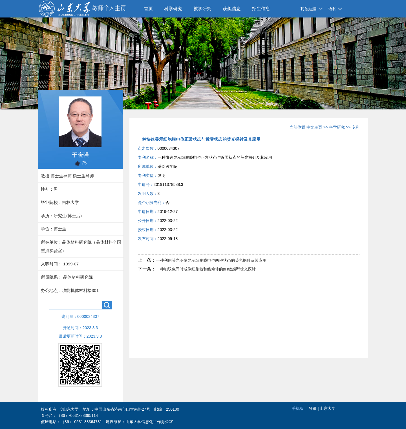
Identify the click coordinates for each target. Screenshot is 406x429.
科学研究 (173, 8)
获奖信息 (232, 8)
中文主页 (314, 127)
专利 (355, 127)
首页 (148, 8)
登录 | (314, 408)
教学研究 (202, 8)
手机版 (298, 408)
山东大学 (328, 408)
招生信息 (261, 8)
